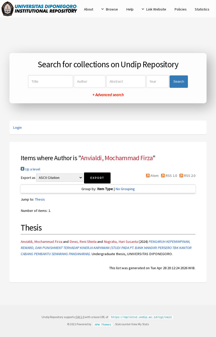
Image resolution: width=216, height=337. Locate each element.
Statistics (202, 9)
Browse (112, 9)
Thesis (40, 199)
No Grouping (125, 189)
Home (71, 9)
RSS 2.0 (186, 175)
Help (130, 9)
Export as (28, 177)
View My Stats (140, 324)
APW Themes (103, 324)
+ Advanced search (108, 94)
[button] (97, 177)
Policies (180, 9)
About (88, 9)
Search (178, 81)
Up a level (30, 169)
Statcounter (123, 324)
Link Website (156, 9)
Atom (151, 175)
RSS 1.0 (168, 175)
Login (17, 127)
